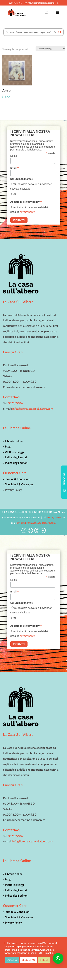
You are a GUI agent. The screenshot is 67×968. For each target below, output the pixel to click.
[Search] (59, 32)
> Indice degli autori (15, 457)
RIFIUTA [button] (44, 959)
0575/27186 (15, 403)
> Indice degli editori (15, 463)
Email (14, 167)
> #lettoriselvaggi (13, 452)
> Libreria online (13, 441)
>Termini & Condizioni (16, 479)
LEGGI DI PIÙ (28, 959)
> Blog (7, 446)
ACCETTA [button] (12, 959)
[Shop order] (50, 48)
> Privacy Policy (12, 922)
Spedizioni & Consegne (19, 484)
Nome (13, 155)
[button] (58, 958)
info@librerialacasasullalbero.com (32, 408)
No (15, 194)
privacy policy (27, 212)
